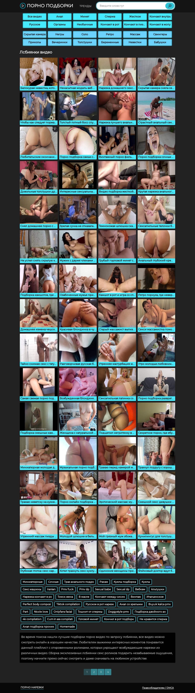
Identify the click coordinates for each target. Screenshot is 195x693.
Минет (84, 16)
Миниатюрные (32, 581)
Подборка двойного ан (150, 611)
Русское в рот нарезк (100, 604)
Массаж (135, 34)
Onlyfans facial (63, 611)
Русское (34, 24)
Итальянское (155, 596)
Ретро (110, 34)
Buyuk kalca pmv (159, 604)
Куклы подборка (125, 581)
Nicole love (41, 611)
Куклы (146, 581)
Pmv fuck (67, 589)
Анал (59, 16)
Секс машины (32, 589)
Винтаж (136, 596)
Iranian (51, 589)
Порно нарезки (32, 687)
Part (25, 611)
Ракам (104, 581)
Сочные (53, 581)
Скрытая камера (35, 34)
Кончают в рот (110, 24)
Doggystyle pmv (118, 611)
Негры (59, 34)
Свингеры (160, 34)
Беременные (110, 42)
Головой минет (88, 619)
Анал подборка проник (38, 626)
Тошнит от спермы (90, 611)
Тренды (85, 6)
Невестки (135, 42)
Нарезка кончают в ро (37, 596)
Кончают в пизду (135, 24)
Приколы (34, 42)
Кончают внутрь (160, 16)
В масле (84, 596)
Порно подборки (46, 6)
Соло (84, 34)
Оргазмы (60, 24)
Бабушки (160, 42)
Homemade (67, 626)
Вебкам (140, 589)
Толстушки (85, 42)
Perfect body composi (37, 604)
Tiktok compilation (68, 604)
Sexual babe (103, 589)
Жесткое (135, 16)
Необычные (85, 24)
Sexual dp (123, 589)
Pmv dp (84, 589)
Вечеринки (59, 42)
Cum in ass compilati (60, 619)
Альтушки (157, 589)
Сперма (110, 16)
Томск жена (65, 596)
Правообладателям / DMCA (158, 687)
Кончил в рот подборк (119, 619)
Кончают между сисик (110, 596)
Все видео (35, 16)
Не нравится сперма (153, 619)
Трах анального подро (79, 581)
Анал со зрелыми (131, 604)
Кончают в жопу (160, 24)
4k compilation (32, 619)
